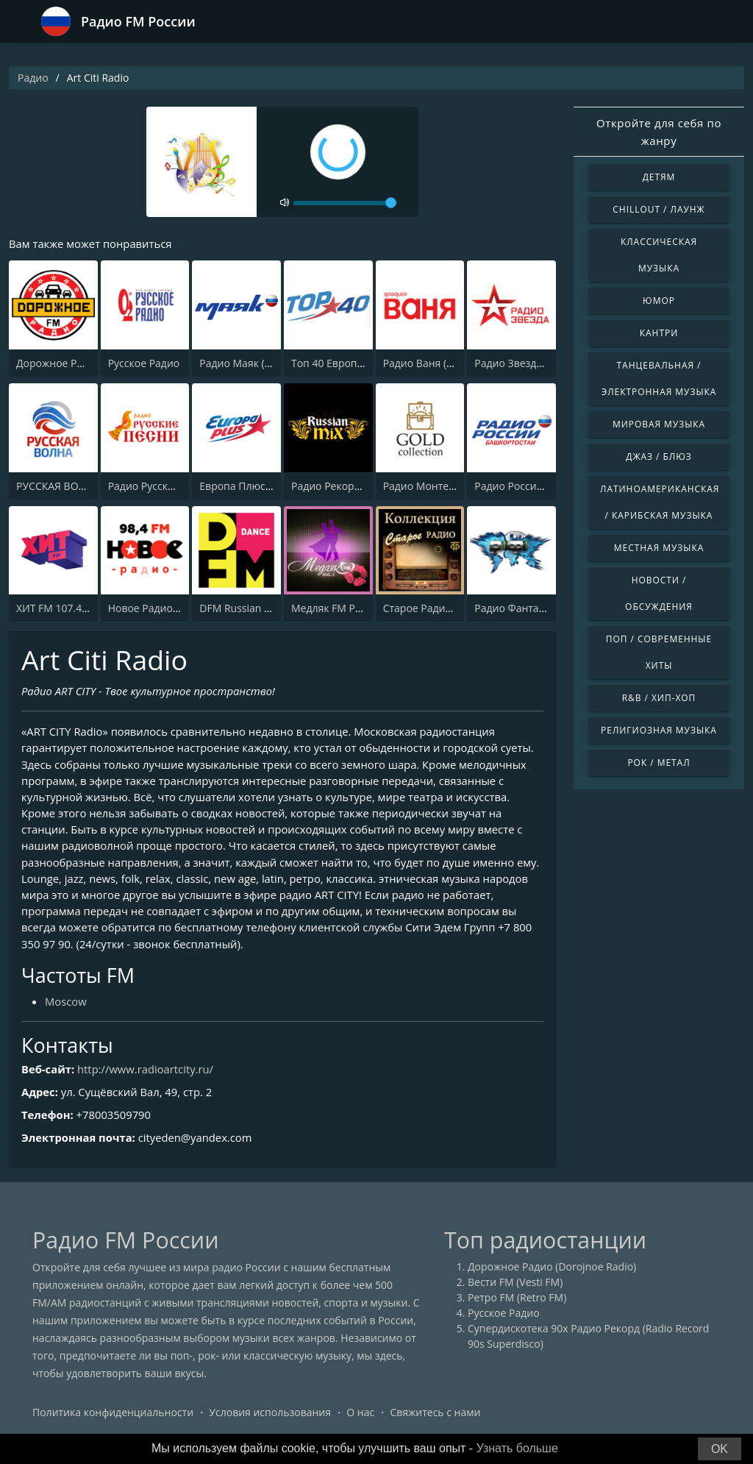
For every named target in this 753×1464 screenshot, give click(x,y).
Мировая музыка (659, 424)
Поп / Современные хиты (659, 652)
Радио (33, 78)
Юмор (659, 300)
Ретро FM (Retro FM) (517, 1301)
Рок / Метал (658, 762)
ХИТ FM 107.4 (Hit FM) (68, 608)
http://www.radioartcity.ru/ (147, 1072)
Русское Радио (144, 363)
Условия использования (270, 1416)
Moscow (66, 1005)
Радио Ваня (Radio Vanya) (446, 363)
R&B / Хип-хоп (659, 698)
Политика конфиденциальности (112, 1416)
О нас (360, 1416)
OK (719, 1449)
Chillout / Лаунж (658, 209)
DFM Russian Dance (246, 608)
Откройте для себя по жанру (658, 132)
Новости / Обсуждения (659, 593)
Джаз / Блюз (658, 456)
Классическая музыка (659, 254)
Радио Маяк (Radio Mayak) (264, 363)
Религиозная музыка (659, 730)
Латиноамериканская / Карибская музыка (659, 502)
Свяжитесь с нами (435, 1416)
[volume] (344, 203)
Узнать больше (517, 1448)
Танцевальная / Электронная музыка (659, 378)
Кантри (659, 333)
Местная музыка (659, 547)
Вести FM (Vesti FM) (515, 1286)
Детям (659, 177)
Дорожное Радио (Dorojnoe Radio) (552, 1270)
